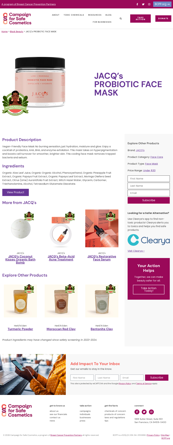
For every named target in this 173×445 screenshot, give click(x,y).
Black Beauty (16, 31)
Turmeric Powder (20, 329)
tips (106, 420)
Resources (93, 15)
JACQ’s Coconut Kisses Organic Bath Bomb (20, 259)
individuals (85, 414)
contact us (55, 417)
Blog (107, 15)
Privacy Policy (125, 383)
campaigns (85, 411)
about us (54, 411)
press (82, 420)
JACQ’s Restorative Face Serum (101, 257)
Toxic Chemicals (72, 15)
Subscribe (148, 200)
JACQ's (140, 150)
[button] (118, 18)
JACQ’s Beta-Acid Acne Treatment (61, 257)
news (52, 420)
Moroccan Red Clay (61, 329)
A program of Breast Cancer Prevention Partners (29, 4)
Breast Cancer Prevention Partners (66, 435)
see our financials (58, 414)
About (54, 15)
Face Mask (151, 164)
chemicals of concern (115, 411)
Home (5, 31)
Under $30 (149, 170)
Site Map (165, 435)
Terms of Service (144, 383)
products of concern (115, 414)
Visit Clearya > (136, 251)
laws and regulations (115, 417)
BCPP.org (165, 438)
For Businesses (100, 22)
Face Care (156, 157)
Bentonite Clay (102, 329)
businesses (85, 417)
